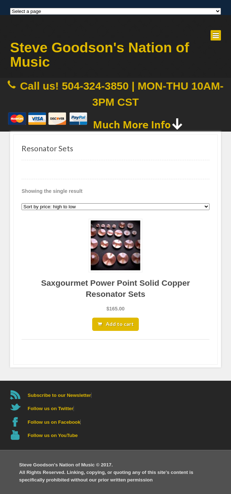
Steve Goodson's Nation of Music (99, 55)
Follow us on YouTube (53, 435)
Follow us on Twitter (51, 408)
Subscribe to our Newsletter (59, 395)
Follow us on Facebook (54, 422)
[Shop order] (115, 206)
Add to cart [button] (120, 324)
